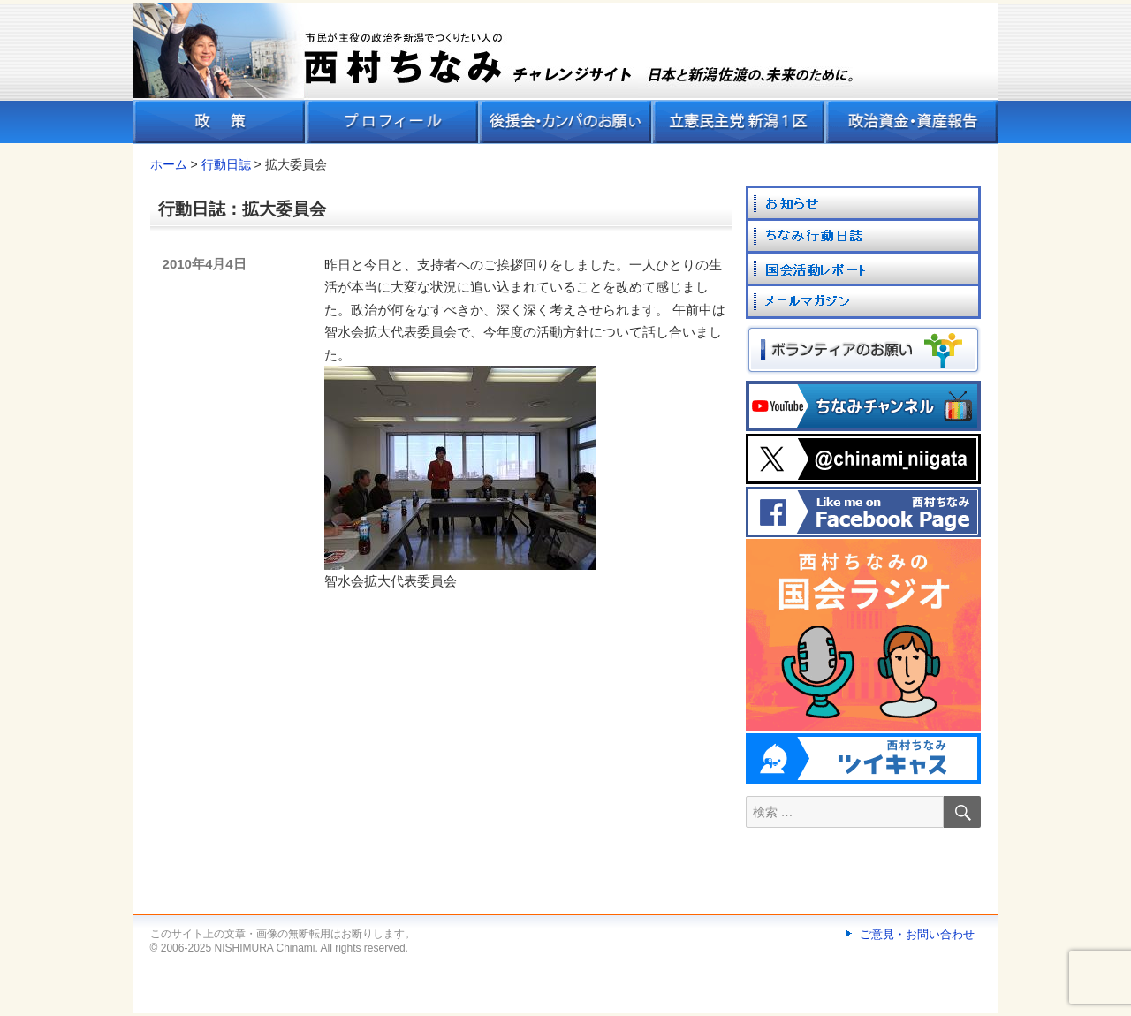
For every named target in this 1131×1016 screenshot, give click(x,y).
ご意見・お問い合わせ (917, 934)
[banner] (565, 73)
